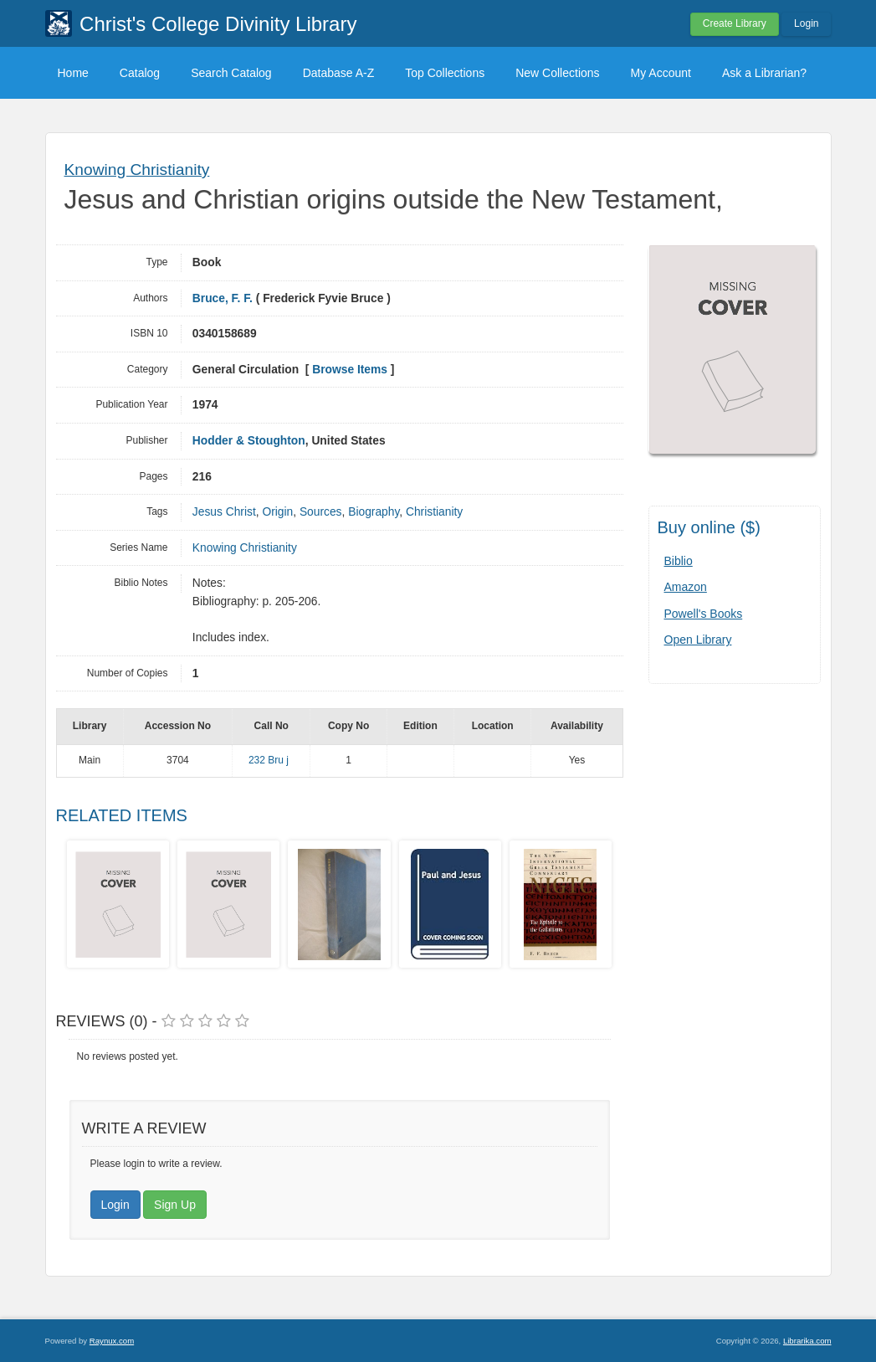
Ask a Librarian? (764, 73)
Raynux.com (112, 1340)
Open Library (698, 639)
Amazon (685, 587)
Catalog (140, 73)
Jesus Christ (224, 512)
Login (806, 23)
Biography (373, 512)
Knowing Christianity (137, 169)
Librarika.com (807, 1340)
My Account (661, 73)
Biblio (678, 561)
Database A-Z (339, 73)
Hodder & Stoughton (248, 440)
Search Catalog (231, 73)
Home (73, 73)
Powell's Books (703, 613)
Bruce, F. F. (222, 298)
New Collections (557, 73)
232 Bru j (269, 760)
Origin (277, 512)
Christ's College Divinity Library (217, 24)
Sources (321, 512)
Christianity (434, 512)
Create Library (734, 23)
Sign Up (175, 1204)
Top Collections (444, 73)
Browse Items (349, 369)
